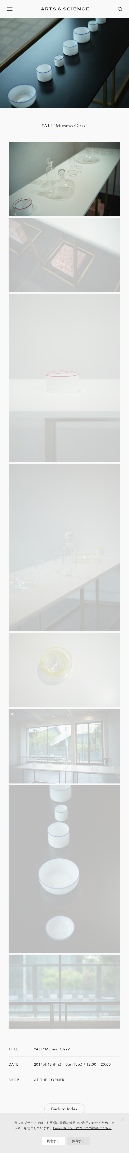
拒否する (78, 1141)
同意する (53, 1141)
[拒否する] (122, 1119)
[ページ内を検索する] (120, 9)
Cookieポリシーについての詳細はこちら (82, 1128)
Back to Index (64, 1109)
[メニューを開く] (10, 9)
